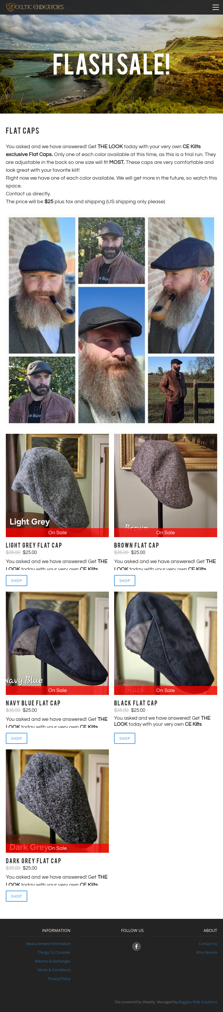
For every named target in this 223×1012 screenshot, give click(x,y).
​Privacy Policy (59, 978)
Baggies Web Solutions (198, 1001)
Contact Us (208, 943)
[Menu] (215, 7)
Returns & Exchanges (53, 961)
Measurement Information (48, 943)
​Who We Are (206, 952)
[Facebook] (136, 946)
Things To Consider (54, 952)
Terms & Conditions (54, 969)
